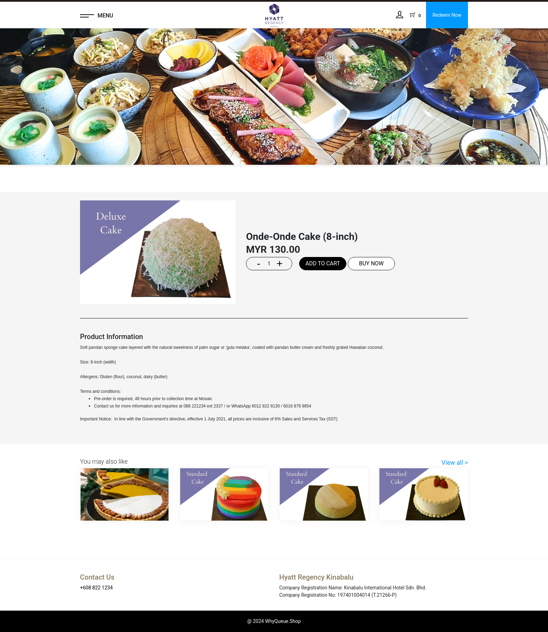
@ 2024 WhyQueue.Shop (274, 621)
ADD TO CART (322, 263)
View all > (454, 462)
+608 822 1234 (96, 587)
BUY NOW (371, 263)
